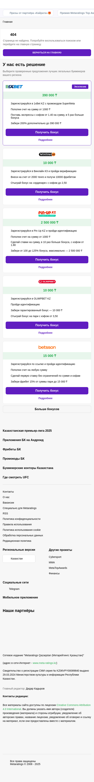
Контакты (8, 491)
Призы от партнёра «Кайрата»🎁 (28, 13)
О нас (6, 497)
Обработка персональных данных (23, 535)
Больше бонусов (47, 409)
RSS (5, 513)
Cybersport (55, 556)
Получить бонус (47, 132)
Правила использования (17, 524)
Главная (7, 21)
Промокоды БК (13, 458)
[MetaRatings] (14, 647)
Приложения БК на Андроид (23, 440)
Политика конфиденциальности (22, 518)
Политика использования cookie (22, 529)
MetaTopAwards (58, 567)
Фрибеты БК (12, 449)
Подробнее (46, 139)
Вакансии (8, 502)
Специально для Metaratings (20, 508)
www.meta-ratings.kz (44, 663)
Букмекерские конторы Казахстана (28, 468)
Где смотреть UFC (16, 477)
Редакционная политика (17, 540)
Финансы (54, 573)
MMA (52, 562)
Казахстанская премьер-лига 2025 (27, 430)
